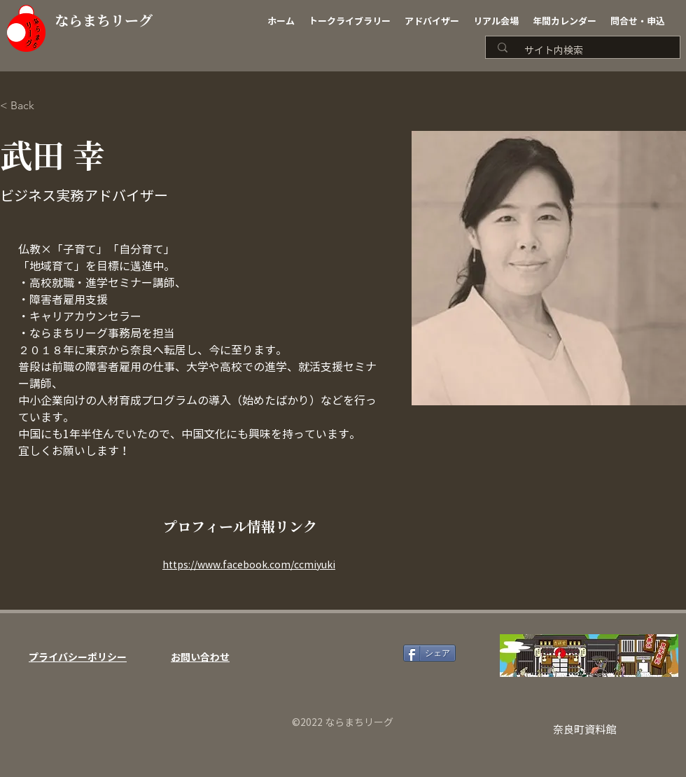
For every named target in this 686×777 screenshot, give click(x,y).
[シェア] (429, 653)
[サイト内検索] (587, 50)
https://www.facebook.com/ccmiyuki (248, 565)
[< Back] (27, 106)
